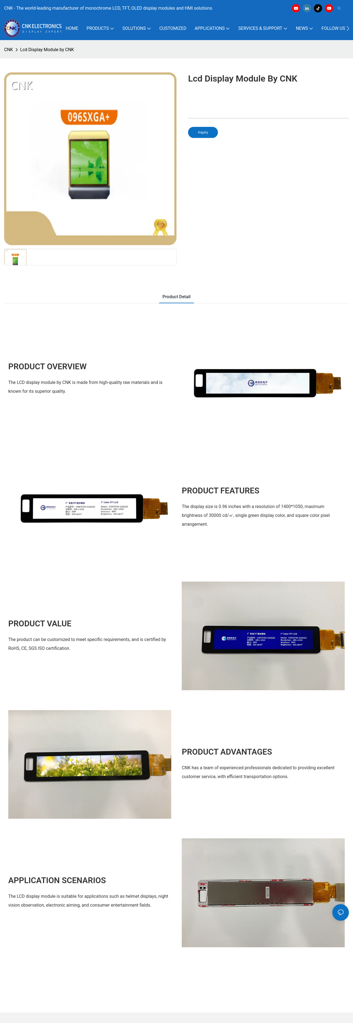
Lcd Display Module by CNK (47, 49)
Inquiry (203, 132)
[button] (347, 28)
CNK (8, 49)
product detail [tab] (176, 296)
